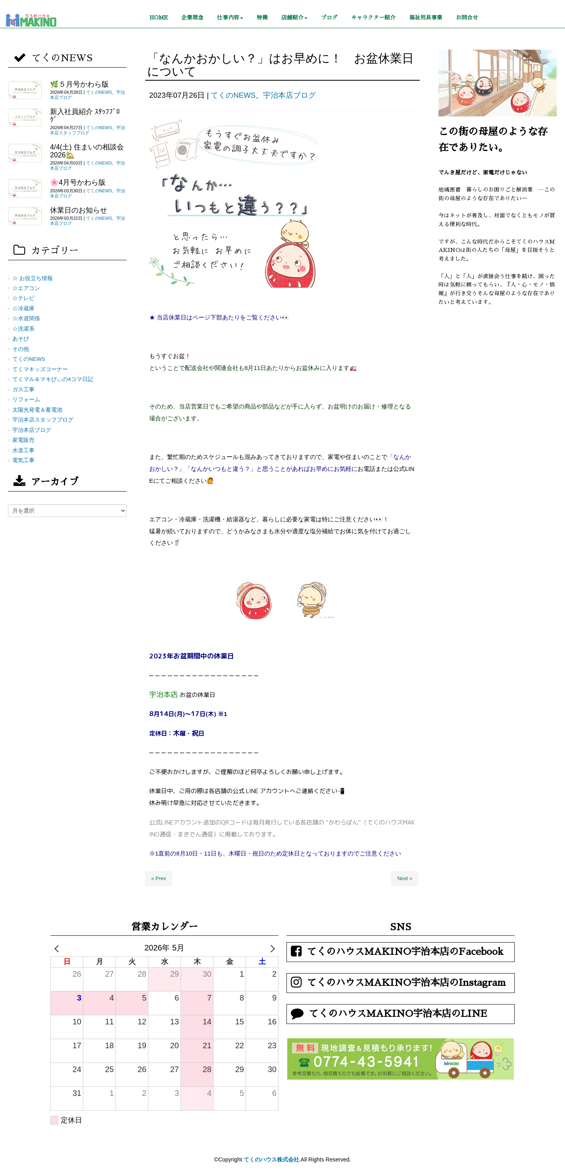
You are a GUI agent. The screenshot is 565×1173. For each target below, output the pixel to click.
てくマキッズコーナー (40, 369)
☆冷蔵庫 (23, 309)
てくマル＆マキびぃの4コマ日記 (52, 379)
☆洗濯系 (23, 329)
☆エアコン (26, 288)
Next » (404, 878)
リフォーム (26, 400)
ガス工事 (23, 390)
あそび (20, 339)
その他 (20, 349)
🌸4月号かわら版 (78, 182)
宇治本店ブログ (289, 95)
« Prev (158, 878)
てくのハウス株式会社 (271, 1159)
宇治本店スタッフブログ (87, 130)
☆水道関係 (26, 318)
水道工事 (23, 450)
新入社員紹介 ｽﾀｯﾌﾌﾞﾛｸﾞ (85, 115)
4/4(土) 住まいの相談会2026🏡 (86, 151)
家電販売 (23, 440)
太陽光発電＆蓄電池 (37, 410)
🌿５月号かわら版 (79, 84)
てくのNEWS (233, 95)
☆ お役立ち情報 (32, 278)
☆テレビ (23, 298)
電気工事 (23, 460)
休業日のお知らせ (78, 210)
